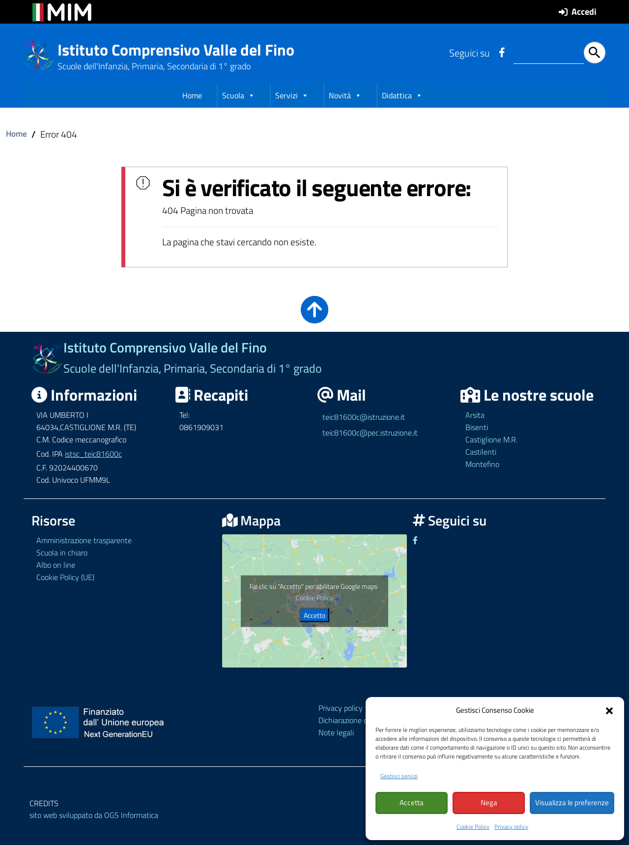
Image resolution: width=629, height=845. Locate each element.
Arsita (475, 414)
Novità (345, 98)
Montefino (482, 463)
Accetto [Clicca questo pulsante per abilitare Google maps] (314, 614)
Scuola (238, 98)
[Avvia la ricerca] (594, 52)
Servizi (292, 98)
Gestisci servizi (399, 776)
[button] (609, 710)
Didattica (402, 98)
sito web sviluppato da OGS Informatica (93, 814)
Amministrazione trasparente (84, 540)
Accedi (584, 11)
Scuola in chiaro (61, 552)
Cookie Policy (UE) (65, 577)
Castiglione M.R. (491, 438)
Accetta (412, 803)
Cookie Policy (473, 826)
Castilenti (480, 451)
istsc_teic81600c (93, 453)
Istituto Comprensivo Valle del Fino (175, 49)
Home (192, 98)
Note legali (336, 731)
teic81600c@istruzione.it (363, 416)
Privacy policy (511, 826)
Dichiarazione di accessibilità (364, 719)
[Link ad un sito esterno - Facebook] (502, 52)
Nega (489, 803)
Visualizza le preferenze (572, 803)
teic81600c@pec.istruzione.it (370, 432)
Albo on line (55, 564)
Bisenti (476, 427)
